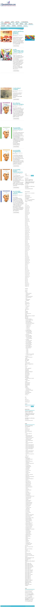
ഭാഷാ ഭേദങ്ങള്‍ (28, 511)
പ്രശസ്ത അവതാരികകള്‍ (28, 371)
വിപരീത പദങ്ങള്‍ (28, 542)
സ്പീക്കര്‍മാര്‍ (27, 300)
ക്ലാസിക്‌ (26, 316)
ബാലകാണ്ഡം (28, 327)
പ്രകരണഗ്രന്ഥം (28, 501)
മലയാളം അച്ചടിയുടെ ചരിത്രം (30, 517)
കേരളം (27, 292)
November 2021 (27, 236)
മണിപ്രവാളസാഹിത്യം (29, 515)
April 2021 (26, 242)
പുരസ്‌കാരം (27, 369)
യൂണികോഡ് (27, 540)
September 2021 (27, 239)
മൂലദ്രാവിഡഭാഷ (28, 538)
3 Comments (15, 54)
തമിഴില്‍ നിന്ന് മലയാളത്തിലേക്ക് (30, 476)
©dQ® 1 (27, 348)
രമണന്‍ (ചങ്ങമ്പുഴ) (28, 347)
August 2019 (27, 263)
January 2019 (27, 271)
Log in (26, 398)
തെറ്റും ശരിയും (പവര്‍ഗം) (29, 574)
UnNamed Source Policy (28, 554)
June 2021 (26, 240)
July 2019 (26, 264)
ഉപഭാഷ (26, 556)
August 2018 (27, 277)
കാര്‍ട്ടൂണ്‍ (26, 311)
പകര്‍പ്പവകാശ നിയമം (28, 497)
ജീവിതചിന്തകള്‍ (27, 196)
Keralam (26, 291)
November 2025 (27, 207)
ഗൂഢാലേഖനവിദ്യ (28, 470)
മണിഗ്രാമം (27, 513)
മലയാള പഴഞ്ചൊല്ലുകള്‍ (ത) (30, 446)
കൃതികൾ (12, 21)
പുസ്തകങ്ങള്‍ (27, 370)
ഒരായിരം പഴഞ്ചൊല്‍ (29, 433)
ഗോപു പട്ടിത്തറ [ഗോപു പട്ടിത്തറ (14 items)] (28, 597)
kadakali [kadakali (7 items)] (29, 592)
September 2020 (27, 249)
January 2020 (27, 258)
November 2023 (27, 221)
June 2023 (26, 223)
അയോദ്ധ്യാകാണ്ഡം (29, 324)
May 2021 (26, 241)
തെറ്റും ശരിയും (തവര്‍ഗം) (29, 572)
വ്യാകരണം (31, 23)
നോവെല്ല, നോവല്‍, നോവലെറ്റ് (30, 496)
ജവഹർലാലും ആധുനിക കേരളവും (18, 103)
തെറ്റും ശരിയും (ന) (28, 573)
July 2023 (26, 222)
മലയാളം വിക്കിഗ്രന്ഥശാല (29, 522)
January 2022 (27, 235)
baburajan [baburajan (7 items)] (26, 591)
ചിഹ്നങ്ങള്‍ (27, 473)
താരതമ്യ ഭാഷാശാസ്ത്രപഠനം (29, 478)
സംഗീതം (9, 23)
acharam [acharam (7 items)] (26, 590)
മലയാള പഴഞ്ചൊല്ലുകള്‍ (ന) (30, 447)
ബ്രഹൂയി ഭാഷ (28, 509)
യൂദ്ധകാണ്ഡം (28, 328)
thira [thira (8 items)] (33, 594)
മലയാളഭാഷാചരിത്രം (28, 534)
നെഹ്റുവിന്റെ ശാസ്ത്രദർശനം (17, 151)
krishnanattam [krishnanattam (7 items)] (26, 593)
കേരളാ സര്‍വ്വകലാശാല (29, 357)
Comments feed (27, 400)
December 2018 (27, 272)
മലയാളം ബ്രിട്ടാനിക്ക (28, 518)
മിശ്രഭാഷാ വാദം (28, 535)
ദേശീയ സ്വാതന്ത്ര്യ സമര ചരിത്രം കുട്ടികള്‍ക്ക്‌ (18, 51)
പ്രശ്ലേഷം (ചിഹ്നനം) (28, 504)
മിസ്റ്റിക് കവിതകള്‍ (28, 536)
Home (2, 21)
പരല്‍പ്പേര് (27, 499)
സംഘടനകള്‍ (27, 391)
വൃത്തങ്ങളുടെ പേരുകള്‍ (29, 543)
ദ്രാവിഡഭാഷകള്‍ (28, 484)
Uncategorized (27, 302)
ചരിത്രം (21, 35)
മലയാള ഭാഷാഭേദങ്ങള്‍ (29, 519)
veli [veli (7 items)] (25, 595)
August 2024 (27, 214)
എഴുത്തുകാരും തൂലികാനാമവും (30, 463)
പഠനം (26, 367)
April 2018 (26, 281)
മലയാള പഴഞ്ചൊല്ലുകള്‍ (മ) (30, 450)
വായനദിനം (27, 541)
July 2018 (26, 278)
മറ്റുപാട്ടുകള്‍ (27, 377)
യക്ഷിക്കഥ (26, 585)
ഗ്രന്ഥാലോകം (32, 199)
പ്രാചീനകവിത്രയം (28, 505)
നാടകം (26, 361)
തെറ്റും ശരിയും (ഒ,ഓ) (28, 567)
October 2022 (27, 231)
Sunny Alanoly (27, 195)
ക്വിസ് (17, 23)
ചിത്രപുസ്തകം (27, 359)
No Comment (15, 35)
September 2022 (27, 232)
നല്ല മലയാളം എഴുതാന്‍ (29, 486)
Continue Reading (16, 45)
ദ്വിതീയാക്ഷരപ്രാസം (28, 485)
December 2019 (27, 259)
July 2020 (26, 251)
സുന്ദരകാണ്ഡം (28, 329)
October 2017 (27, 286)
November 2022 (27, 230)
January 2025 (27, 211)
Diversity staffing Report (28, 431)
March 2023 (26, 225)
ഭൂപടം (26, 298)
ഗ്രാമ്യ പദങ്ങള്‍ (28, 472)
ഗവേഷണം (26, 356)
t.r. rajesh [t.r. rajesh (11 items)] (27, 594)
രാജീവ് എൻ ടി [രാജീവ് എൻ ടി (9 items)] (27, 600)
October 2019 (27, 261)
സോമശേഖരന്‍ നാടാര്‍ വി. (29, 188)
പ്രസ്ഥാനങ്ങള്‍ (27, 373)
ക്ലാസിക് (17, 21)
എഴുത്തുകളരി (27, 462)
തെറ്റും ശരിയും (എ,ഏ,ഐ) (29, 566)
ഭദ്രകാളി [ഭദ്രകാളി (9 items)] (31, 599)
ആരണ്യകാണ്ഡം (28, 325)
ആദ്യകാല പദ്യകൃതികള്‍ (29, 461)
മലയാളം (8, 25)
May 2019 (26, 267)
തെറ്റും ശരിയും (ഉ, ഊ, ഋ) (29, 565)
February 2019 (27, 270)
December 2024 (27, 212)
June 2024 (26, 216)
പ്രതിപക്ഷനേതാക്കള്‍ (28, 297)
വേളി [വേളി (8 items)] (29, 600)
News (13, 23)
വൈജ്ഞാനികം (27, 384)
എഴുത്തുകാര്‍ (7, 21)
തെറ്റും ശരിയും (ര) (28, 576)
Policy (26, 552)
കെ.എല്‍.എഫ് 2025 (28, 313)
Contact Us (25, 25)
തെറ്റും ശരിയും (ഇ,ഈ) (28, 564)
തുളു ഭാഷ (27, 479)
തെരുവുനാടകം (28, 480)
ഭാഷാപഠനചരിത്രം (28, 512)
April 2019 (26, 268)
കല (26, 304)
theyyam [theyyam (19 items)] (31, 594)
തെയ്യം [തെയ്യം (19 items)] (27, 599)
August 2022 (27, 233)
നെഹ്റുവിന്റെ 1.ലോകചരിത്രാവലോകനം (17, 192)
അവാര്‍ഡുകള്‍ (27, 303)
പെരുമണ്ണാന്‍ (27, 198)
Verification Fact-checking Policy (29, 555)
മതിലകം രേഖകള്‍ (28, 516)
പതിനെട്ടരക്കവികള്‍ (28, 439)
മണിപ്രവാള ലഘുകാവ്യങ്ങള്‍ (30, 514)
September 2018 (27, 276)
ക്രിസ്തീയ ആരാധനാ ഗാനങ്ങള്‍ (29, 315)
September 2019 (27, 262)
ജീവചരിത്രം (27, 360)
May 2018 (26, 280)
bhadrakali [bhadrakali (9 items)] (28, 591)
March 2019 (26, 269)
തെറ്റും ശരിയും (28, 380)
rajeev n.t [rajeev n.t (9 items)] (29, 593)
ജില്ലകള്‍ (27, 295)
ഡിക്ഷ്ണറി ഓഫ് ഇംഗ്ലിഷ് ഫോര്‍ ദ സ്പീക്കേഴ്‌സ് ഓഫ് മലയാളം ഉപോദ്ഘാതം (29, 182)
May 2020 (26, 253)
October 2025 (27, 208)
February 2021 (27, 243)
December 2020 (27, 245)
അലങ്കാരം (21, 23)
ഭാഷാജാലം (14, 25)
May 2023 (26, 224)
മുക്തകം (27, 537)
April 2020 (26, 254)
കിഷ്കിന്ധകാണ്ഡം (28, 326)
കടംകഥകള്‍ (3, 25)
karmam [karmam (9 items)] (31, 592)
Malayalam (26, 457)
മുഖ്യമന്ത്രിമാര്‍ (28, 299)
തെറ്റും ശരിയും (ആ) (28, 563)
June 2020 (26, 252)
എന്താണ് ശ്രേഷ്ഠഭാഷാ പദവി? (29, 557)
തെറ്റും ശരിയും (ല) (28, 577)
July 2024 (26, 215)
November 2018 (27, 273)
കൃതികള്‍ (26, 312)
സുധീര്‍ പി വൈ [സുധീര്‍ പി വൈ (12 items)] (29, 601)
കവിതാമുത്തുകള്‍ (28, 465)
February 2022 (27, 234)
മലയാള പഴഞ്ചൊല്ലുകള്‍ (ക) (30, 444)
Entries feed (26, 399)
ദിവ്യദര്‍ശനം (27, 334)
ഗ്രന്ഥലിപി (27, 471)
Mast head (26, 545)
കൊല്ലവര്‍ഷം (27, 468)
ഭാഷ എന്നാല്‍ (27, 510)
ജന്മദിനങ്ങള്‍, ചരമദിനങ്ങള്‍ (29, 474)
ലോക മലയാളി (27, 383)
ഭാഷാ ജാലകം (19, 25)
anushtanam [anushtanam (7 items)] (31, 590)
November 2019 (27, 260)
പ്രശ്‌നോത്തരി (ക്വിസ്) (29, 503)
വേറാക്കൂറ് (26, 416)
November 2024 (27, 213)
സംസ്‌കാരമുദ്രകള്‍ (24, 21)
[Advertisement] (17, 13)
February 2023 (27, 226)
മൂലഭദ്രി (27, 539)
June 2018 (26, 279)
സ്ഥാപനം (26, 394)
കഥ (25, 310)
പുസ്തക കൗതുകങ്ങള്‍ (28, 500)
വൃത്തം (26, 23)
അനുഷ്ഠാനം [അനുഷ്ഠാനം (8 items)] (27, 595)
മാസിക (26, 381)
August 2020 (27, 250)
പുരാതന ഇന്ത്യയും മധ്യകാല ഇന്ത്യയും (18, 32)
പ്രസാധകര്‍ (27, 372)
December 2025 (27, 206)
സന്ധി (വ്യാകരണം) (28, 544)
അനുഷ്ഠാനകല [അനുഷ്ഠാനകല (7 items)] (30, 595)
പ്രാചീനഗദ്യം (28, 506)
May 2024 (26, 217)
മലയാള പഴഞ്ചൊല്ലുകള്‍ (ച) (30, 445)
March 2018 (26, 282)
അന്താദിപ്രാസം (28, 460)
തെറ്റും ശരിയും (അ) (28, 481)
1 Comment (15, 195)
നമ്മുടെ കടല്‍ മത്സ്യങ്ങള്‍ (29, 296)
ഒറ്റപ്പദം (26, 434)
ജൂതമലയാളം (27, 475)
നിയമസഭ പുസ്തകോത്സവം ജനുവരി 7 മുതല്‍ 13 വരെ (29, 180)
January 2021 (27, 244)
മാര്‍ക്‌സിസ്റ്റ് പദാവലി (28, 584)
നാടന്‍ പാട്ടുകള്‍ (3, 23)
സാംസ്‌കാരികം (28, 305)
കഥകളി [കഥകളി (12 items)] (31, 596)
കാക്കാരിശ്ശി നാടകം (28, 558)
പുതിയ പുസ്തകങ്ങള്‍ (28, 368)
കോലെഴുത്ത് (27, 469)
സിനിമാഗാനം (27, 393)
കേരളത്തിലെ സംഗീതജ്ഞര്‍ (29, 390)
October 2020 (27, 248)
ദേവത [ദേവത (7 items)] (29, 599)
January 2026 (27, 205)
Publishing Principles (28, 553)
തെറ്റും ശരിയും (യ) (28, 575)
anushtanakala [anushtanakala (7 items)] (28, 590)
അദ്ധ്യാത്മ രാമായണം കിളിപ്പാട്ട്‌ (30, 323)
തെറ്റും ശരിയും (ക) (28, 568)
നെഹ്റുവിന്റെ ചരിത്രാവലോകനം (18, 128)
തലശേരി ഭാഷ (27, 477)
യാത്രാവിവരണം (27, 382)
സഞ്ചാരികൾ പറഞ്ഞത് (16, 88)
